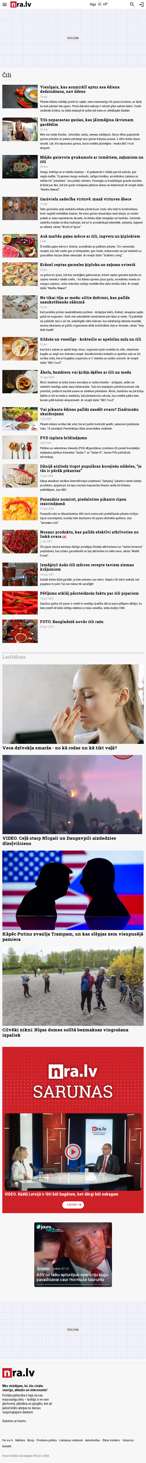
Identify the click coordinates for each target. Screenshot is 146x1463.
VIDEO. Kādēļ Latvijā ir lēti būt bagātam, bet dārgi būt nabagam (61, 1194)
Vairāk (74, 1205)
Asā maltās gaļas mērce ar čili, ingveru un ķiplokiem (90, 236)
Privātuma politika (47, 1440)
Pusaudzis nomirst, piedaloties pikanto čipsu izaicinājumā (83, 501)
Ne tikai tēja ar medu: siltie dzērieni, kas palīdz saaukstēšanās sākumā (85, 299)
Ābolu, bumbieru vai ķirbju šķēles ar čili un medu (85, 372)
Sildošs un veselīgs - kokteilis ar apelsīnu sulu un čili (90, 339)
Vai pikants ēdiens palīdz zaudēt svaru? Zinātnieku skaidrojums (89, 411)
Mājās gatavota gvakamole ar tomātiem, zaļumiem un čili (91, 159)
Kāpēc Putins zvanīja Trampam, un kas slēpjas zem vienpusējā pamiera (72, 936)
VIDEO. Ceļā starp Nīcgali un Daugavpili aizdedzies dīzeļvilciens (59, 840)
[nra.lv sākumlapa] (20, 4)
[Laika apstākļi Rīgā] (98, 4)
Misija (30, 1440)
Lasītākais (14, 657)
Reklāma (20, 1440)
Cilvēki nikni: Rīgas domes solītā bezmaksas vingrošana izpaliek (65, 1032)
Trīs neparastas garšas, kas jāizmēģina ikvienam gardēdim (87, 122)
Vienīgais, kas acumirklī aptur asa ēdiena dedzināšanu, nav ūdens (80, 89)
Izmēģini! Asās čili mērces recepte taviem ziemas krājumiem (87, 567)
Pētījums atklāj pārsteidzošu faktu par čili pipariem (89, 593)
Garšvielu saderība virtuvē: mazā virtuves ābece (85, 199)
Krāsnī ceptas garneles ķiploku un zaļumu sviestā (87, 264)
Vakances (128, 1440)
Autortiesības (92, 1440)
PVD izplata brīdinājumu (63, 437)
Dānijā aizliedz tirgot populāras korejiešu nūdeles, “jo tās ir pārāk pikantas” (91, 468)
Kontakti (6, 1446)
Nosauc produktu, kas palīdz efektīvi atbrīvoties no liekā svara (89, 534)
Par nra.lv (7, 1440)
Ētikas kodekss (111, 1440)
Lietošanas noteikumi (71, 1440)
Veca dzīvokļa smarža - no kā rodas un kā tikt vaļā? (59, 748)
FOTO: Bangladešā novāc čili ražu (71, 621)
